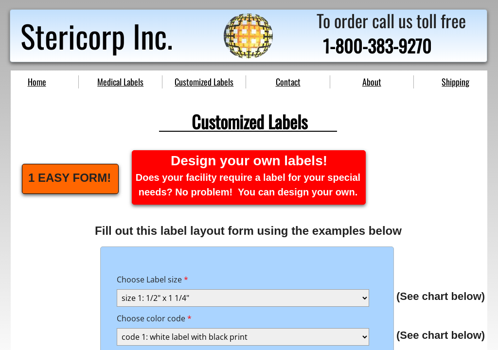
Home (37, 81)
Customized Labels (204, 81)
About (371, 81)
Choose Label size (152, 279)
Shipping (455, 81)
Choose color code (154, 318)
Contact (288, 81)
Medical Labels (120, 81)
